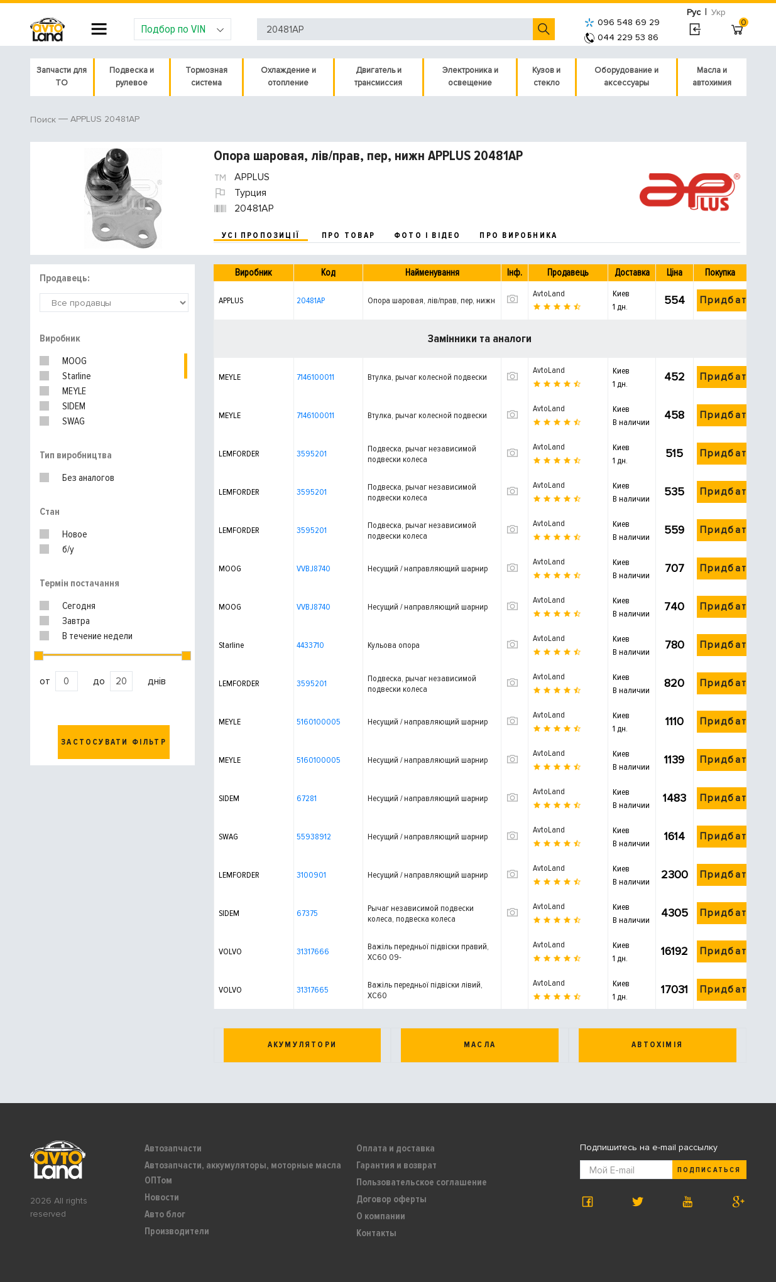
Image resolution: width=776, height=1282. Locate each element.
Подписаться (708, 1170)
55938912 (314, 836)
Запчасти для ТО (61, 76)
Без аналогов (88, 477)
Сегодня (79, 606)
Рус (694, 12)
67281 (307, 798)
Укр (718, 12)
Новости (162, 1197)
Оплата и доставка (395, 1148)
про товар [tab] (348, 235)
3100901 (311, 875)
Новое (74, 534)
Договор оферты (391, 1199)
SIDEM (73, 406)
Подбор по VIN (182, 29)
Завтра (76, 621)
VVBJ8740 (314, 568)
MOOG (74, 361)
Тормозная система (206, 76)
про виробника (518, 235)
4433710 (310, 645)
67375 (307, 913)
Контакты (376, 1233)
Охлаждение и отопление (288, 76)
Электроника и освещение (470, 76)
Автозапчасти (173, 1148)
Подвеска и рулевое (131, 76)
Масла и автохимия (711, 76)
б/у (68, 549)
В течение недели (97, 636)
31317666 (313, 951)
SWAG (73, 421)
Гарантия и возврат (396, 1165)
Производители (177, 1231)
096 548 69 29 (622, 22)
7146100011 (315, 377)
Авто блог (165, 1214)
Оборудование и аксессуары (626, 76)
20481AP (311, 300)
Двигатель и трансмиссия (378, 76)
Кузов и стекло (546, 76)
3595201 (312, 453)
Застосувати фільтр (114, 742)
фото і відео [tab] (427, 235)
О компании (380, 1216)
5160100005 (319, 721)
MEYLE (74, 391)
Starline (76, 376)
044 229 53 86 (621, 37)
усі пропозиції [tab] (261, 235)
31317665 (313, 989)
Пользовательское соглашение (421, 1182)
